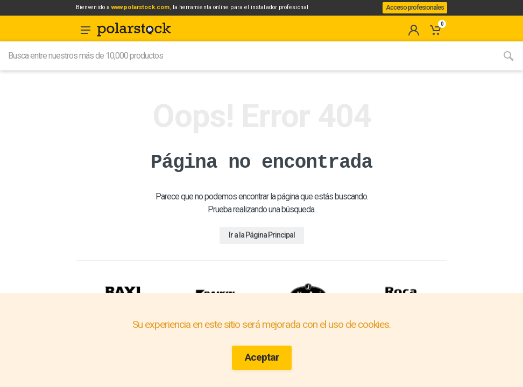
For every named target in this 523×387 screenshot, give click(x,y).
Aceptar (262, 357)
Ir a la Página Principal (262, 247)
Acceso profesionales (411, 14)
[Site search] (247, 68)
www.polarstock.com (159, 10)
